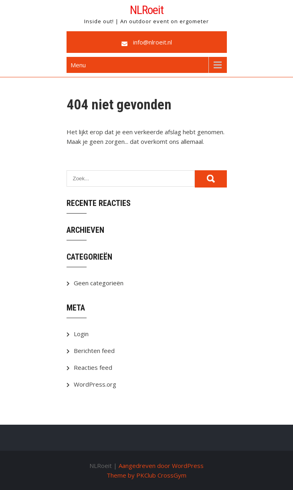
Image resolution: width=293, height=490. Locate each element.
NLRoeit (147, 10)
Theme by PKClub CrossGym (146, 475)
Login (81, 334)
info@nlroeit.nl (152, 42)
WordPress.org (95, 384)
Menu (78, 65)
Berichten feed (94, 351)
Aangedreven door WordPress (161, 466)
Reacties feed (93, 367)
